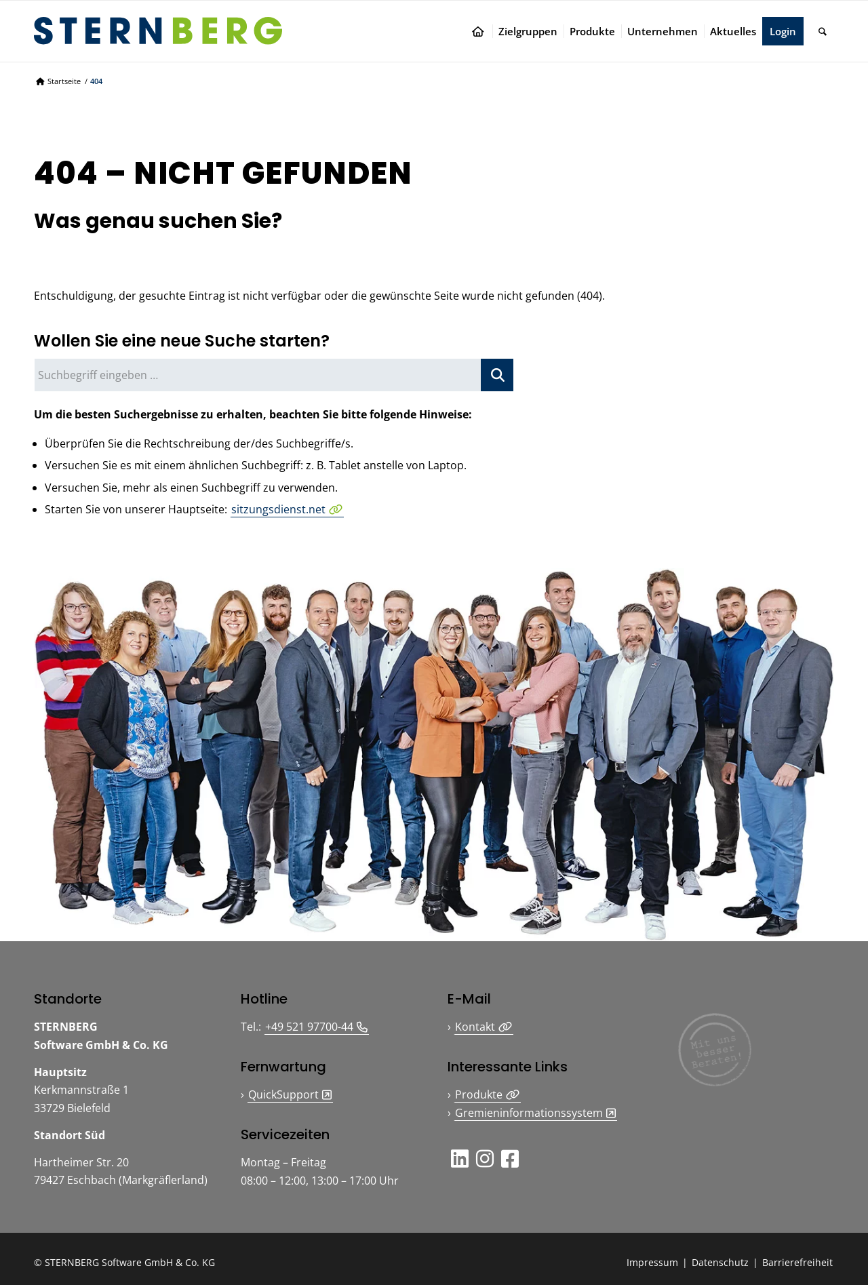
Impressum (652, 1262)
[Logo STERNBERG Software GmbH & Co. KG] (158, 31)
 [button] (485, 1158)
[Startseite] (481, 31)
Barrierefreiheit (797, 1262)
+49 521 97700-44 (309, 1026)
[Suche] (822, 31)
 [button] (510, 1158)
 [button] (460, 1158)
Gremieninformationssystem (529, 1112)
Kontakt (475, 1026)
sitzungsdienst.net (278, 509)
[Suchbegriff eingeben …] (274, 375)
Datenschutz (720, 1262)
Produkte (478, 1094)
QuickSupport (283, 1094)
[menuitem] (481, 31)
